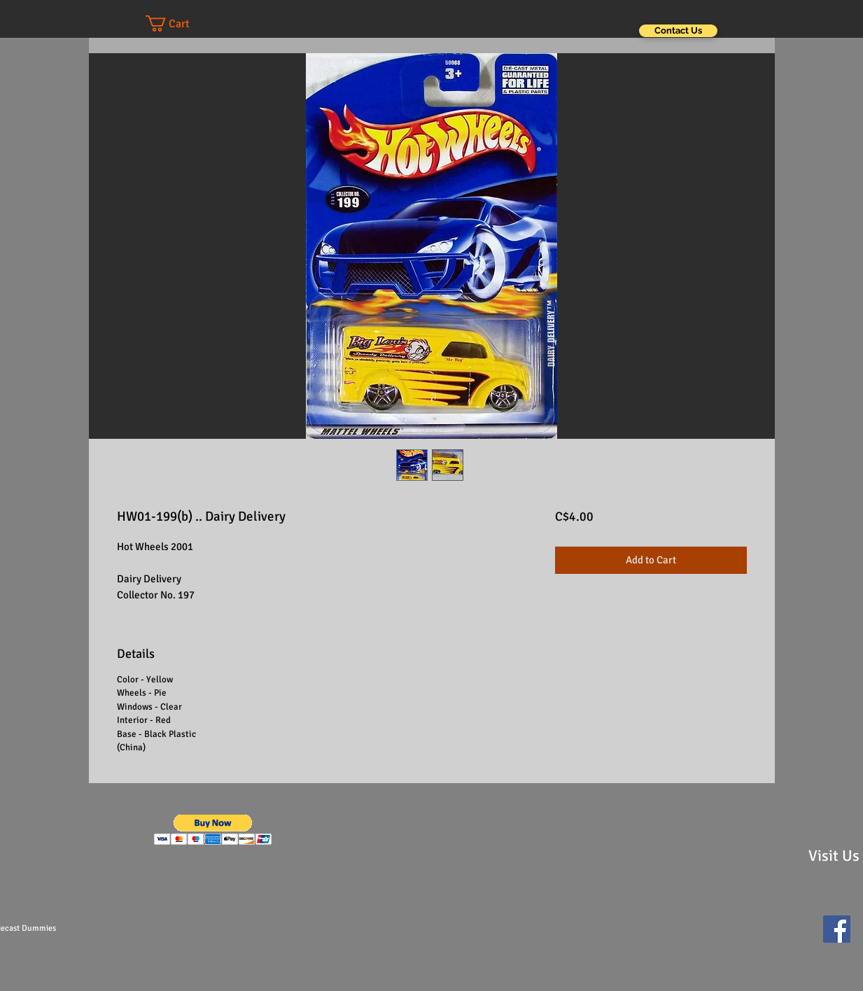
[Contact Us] (678, 30)
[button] (181, 23)
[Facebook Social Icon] (836, 929)
